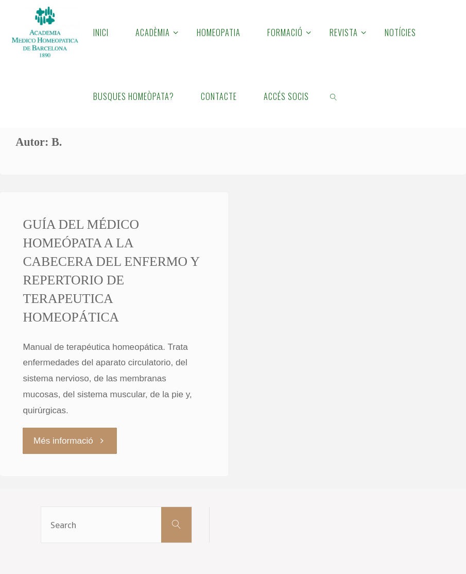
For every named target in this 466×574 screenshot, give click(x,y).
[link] (333, 96)
